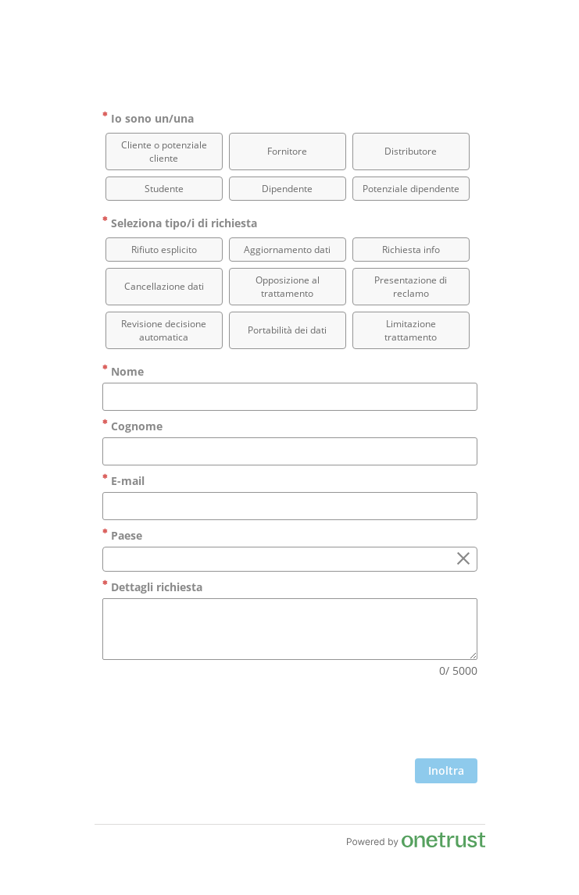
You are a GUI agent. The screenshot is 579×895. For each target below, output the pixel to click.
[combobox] (289, 559)
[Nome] (289, 397)
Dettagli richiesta (152, 586)
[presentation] (358, 720)
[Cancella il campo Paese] (463, 559)
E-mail (123, 480)
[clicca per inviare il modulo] (446, 770)
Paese (122, 535)
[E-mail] (289, 506)
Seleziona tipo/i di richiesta (179, 223)
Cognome (132, 426)
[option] (164, 151)
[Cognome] (289, 451)
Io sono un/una (148, 118)
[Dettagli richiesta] (289, 629)
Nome (123, 371)
